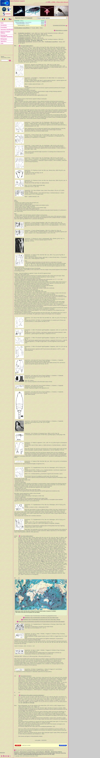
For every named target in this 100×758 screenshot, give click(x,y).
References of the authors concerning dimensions (32, 695)
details (42, 20)
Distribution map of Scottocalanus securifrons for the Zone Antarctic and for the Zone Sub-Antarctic (42, 621)
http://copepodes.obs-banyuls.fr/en (32, 754)
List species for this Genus (59, 25)
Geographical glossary (26, 676)
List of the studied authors (27, 45)
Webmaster (2, 752)
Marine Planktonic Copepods (17, 1)
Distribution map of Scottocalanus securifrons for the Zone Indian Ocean (41, 617)
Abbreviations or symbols (61, 30)
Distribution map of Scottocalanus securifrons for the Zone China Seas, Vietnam (41, 619)
